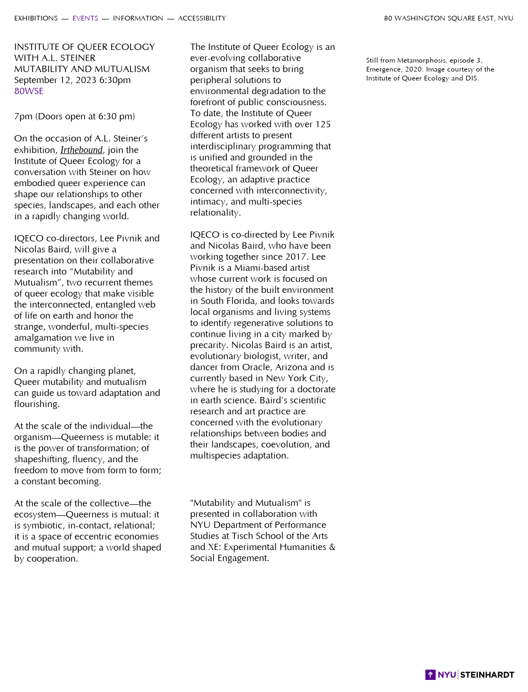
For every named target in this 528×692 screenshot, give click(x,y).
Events (85, 19)
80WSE (29, 91)
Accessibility (202, 19)
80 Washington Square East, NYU (449, 19)
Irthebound (81, 150)
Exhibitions (36, 19)
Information (138, 19)
